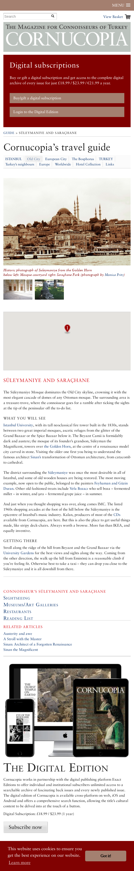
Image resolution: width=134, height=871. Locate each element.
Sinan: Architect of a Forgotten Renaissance (37, 644)
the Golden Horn (57, 446)
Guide (9, 133)
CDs (116, 515)
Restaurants (17, 611)
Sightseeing (16, 598)
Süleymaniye (58, 472)
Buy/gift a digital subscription (37, 98)
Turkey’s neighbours (19, 164)
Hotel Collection (88, 164)
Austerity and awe (17, 633)
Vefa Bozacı (79, 488)
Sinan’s (35, 457)
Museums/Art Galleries (30, 604)
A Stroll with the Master (22, 639)
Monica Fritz (114, 275)
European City (56, 159)
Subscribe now (25, 827)
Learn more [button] (19, 862)
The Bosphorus (83, 159)
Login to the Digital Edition (35, 111)
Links (110, 164)
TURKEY (106, 159)
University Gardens (18, 553)
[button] (67, 332)
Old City (33, 159)
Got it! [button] (105, 856)
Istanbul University (18, 425)
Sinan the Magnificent (20, 649)
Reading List (18, 618)
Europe (44, 164)
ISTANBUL (13, 159)
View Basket (113, 17)
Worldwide (63, 164)
